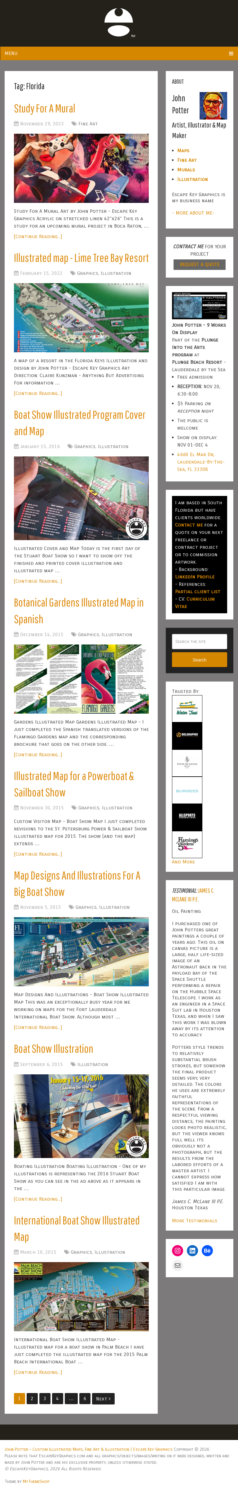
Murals (186, 170)
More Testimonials (194, 1220)
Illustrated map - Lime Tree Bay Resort (81, 257)
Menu (11, 53)
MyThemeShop (36, 1481)
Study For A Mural (44, 108)
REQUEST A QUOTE (199, 264)
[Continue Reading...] (38, 236)
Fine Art (88, 124)
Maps (183, 150)
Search (199, 659)
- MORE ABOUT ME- (193, 213)
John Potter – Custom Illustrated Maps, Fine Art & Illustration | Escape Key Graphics (89, 1449)
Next (103, 1399)
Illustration (116, 273)
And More (183, 862)
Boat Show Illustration (53, 1048)
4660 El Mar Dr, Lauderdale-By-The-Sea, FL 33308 (201, 461)
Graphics (87, 273)
